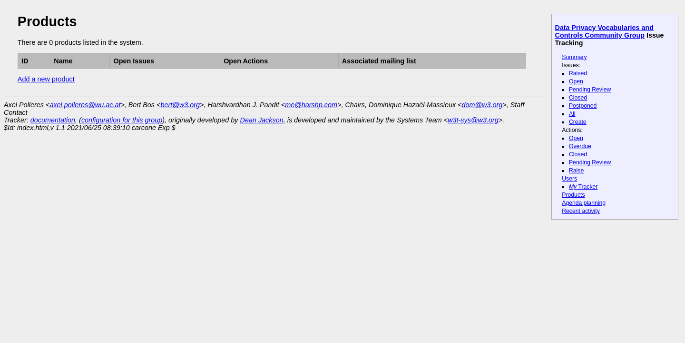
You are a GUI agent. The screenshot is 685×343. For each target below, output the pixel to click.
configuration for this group (121, 120)
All (572, 114)
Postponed (583, 105)
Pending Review (590, 89)
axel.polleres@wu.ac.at (84, 105)
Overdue (580, 146)
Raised (578, 73)
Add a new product (46, 79)
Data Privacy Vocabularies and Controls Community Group (604, 31)
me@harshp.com (311, 105)
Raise (576, 170)
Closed (578, 97)
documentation (52, 120)
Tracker (583, 186)
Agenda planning (584, 203)
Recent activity (581, 211)
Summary (574, 57)
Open (576, 81)
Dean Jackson (262, 120)
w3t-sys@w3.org (473, 120)
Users (569, 178)
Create (578, 122)
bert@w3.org (180, 105)
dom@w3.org (482, 105)
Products (573, 195)
